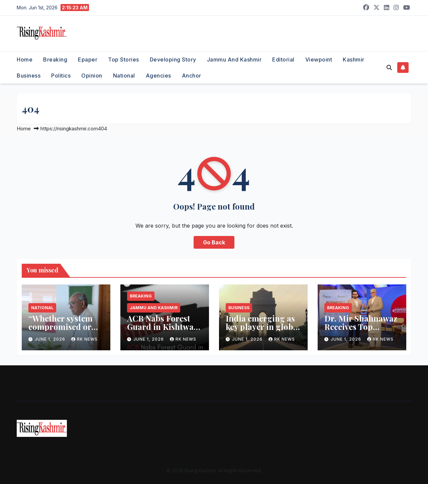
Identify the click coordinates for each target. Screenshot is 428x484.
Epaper (87, 59)
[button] (389, 67)
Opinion (91, 75)
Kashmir (353, 59)
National (124, 75)
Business (28, 75)
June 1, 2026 (51, 339)
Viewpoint (318, 59)
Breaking (55, 59)
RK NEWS (84, 339)
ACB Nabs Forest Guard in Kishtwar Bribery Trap (162, 326)
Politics (61, 75)
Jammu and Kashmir (234, 59)
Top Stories (123, 59)
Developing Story (173, 59)
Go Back (214, 242)
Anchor (191, 75)
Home (24, 59)
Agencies (158, 75)
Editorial (283, 59)
